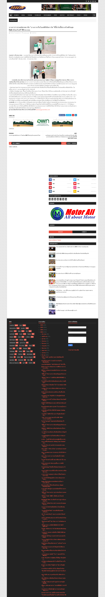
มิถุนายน (44, 210)
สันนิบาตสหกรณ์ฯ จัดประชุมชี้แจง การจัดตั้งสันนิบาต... (52, 325)
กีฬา (27, 193)
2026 (41, 187)
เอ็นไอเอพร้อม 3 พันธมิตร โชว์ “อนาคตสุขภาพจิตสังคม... (53, 247)
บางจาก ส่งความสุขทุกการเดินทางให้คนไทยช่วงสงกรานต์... (53, 336)
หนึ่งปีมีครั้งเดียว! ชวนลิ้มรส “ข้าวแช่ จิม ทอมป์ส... (52, 468)
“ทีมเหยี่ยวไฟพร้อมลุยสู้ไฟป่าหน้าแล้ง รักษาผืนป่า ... (53, 433)
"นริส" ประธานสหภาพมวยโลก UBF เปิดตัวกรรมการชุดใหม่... (52, 279)
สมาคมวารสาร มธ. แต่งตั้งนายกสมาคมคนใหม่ (53, 454)
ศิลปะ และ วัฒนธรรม (14, 224)
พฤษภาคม (44, 212)
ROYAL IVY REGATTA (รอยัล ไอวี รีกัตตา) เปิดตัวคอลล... (52, 482)
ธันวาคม (44, 196)
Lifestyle (62, 15)
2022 (41, 578)
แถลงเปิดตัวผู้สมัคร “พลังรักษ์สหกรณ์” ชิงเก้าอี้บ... (53, 226)
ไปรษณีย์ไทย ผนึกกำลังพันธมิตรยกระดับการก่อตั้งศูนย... (53, 243)
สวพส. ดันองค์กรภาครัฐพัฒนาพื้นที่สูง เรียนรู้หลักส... (53, 420)
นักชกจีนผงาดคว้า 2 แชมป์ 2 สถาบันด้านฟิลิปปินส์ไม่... (51, 223)
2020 (41, 583)
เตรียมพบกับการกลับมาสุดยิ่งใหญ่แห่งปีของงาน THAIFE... (53, 538)
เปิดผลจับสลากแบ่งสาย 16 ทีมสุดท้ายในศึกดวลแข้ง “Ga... (53, 409)
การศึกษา (28, 198)
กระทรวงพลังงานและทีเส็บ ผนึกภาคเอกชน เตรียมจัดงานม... (53, 332)
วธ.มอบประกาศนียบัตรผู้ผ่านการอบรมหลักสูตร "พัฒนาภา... (53, 451)
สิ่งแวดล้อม (21, 207)
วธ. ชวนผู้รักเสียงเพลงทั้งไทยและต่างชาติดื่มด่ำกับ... (53, 563)
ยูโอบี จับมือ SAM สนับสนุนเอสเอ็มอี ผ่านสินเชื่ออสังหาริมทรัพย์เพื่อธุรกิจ (86, 97)
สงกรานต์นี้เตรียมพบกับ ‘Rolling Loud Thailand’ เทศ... (53, 303)
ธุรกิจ (21, 187)
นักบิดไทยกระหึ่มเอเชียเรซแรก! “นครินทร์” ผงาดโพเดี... (53, 405)
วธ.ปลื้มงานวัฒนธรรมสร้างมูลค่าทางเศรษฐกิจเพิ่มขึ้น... (53, 444)
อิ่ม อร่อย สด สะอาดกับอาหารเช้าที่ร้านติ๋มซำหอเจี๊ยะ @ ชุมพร (86, 104)
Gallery (18, 218)
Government (12, 207)
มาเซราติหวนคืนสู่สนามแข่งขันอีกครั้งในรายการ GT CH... (53, 351)
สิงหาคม (44, 205)
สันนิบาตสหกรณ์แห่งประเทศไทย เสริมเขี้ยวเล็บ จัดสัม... (53, 254)
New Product (70, 15)
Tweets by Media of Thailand (76, 83)
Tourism (30, 15)
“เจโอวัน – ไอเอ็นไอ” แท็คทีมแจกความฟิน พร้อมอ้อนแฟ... (53, 545)
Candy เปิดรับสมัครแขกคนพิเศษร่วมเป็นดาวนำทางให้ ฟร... (52, 343)
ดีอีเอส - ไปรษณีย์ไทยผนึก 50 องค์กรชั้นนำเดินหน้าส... (53, 464)
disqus (58, 149)
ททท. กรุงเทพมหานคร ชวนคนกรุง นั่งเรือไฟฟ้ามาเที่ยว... (53, 314)
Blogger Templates (30, 594)
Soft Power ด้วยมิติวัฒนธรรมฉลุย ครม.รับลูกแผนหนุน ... (53, 511)
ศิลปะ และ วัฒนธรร (28, 218)
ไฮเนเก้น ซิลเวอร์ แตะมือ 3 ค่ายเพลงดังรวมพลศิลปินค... (53, 307)
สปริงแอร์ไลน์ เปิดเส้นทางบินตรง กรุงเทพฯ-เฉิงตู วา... (53, 519)
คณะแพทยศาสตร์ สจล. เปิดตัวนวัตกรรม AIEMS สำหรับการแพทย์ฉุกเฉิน (86, 91)
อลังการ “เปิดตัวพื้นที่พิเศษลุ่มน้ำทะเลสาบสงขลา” (53, 570)
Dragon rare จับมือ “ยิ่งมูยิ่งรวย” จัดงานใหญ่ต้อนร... (53, 427)
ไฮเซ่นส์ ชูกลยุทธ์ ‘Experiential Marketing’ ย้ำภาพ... (52, 283)
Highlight (76, 75)
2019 (41, 585)
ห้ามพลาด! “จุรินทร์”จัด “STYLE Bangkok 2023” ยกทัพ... (53, 479)
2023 (41, 194)
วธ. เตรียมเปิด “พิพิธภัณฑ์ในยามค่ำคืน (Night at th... (53, 567)
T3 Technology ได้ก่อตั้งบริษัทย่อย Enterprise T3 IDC (53, 329)
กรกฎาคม (44, 207)
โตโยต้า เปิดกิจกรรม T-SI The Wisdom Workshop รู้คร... (53, 391)
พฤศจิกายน (45, 198)
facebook (64, 149)
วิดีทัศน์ (11, 218)
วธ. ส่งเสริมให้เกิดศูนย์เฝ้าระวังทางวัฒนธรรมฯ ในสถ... (53, 340)
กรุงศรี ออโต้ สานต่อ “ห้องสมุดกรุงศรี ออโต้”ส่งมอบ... (53, 552)
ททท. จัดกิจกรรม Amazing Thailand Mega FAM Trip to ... (52, 556)
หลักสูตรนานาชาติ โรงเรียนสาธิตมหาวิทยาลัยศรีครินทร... (53, 261)
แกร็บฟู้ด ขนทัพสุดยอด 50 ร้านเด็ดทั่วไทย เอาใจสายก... (53, 423)
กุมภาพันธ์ (44, 573)
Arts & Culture (29, 216)
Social (23, 15)
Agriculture (12, 221)
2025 (41, 189)
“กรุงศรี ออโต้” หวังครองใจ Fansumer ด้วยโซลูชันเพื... (52, 490)
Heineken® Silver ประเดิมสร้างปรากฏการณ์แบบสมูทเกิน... (53, 362)
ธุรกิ (24, 224)
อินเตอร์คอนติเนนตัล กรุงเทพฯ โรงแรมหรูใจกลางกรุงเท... (53, 269)
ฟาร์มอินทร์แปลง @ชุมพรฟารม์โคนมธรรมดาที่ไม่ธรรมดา (86, 148)
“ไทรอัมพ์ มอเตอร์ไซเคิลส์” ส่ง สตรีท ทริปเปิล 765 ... (53, 457)
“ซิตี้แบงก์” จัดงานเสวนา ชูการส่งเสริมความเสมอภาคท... (53, 354)
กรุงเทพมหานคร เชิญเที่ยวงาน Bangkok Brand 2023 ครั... (53, 258)
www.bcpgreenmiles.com (43, 115)
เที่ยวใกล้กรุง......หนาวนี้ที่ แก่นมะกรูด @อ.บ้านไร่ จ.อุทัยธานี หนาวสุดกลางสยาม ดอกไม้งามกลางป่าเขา (85, 142)
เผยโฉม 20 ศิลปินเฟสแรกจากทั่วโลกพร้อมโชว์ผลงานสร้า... (53, 380)
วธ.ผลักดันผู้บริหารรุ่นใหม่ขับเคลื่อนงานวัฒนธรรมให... (53, 298)
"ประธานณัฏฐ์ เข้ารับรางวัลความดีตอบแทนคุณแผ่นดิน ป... (53, 401)
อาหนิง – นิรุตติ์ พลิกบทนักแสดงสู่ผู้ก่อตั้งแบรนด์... (53, 301)
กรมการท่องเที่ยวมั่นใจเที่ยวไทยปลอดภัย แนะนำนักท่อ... (53, 504)
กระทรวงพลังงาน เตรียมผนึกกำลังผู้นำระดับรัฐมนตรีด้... (53, 500)
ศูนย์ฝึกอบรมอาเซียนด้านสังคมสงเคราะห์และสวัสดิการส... (52, 471)
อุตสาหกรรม (22, 204)
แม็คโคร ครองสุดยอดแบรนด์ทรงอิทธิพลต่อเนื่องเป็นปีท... (53, 534)
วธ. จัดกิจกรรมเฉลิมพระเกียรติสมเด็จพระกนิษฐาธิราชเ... (53, 294)
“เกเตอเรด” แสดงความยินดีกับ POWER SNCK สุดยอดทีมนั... (53, 394)
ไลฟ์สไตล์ (34, 33)
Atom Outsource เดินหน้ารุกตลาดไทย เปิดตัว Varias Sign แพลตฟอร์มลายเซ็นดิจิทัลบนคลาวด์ (86, 156)
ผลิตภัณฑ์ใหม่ (13, 190)
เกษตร (19, 198)
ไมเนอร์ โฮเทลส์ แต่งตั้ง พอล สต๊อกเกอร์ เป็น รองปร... (53, 322)
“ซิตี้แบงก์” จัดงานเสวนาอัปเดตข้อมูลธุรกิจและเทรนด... (53, 236)
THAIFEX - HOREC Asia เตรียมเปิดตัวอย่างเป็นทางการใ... (53, 290)
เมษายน (44, 214)
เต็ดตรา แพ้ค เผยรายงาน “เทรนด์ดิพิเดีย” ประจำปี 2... (53, 447)
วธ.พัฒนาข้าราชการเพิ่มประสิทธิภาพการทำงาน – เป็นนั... (53, 250)
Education (25, 210)
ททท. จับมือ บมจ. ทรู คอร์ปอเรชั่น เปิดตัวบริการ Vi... (53, 436)
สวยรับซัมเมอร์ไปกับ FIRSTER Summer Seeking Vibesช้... (53, 272)
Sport (55, 15)
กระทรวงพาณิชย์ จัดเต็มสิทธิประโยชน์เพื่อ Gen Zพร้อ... (53, 369)
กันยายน (44, 203)
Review (85, 15)
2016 (41, 590)
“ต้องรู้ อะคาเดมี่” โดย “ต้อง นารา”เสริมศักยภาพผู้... (53, 383)
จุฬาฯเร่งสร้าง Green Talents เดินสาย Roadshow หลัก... (53, 559)
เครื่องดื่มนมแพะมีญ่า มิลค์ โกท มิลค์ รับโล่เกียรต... (52, 486)
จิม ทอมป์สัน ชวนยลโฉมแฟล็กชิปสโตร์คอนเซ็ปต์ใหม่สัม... (53, 493)
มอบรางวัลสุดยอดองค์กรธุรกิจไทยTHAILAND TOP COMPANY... (53, 541)
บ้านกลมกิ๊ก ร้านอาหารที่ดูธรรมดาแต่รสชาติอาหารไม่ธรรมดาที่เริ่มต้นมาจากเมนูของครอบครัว (86, 111)
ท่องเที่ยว (23, 190)
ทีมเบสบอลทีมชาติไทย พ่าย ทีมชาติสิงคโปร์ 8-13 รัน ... (53, 412)
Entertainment (47, 15)
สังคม (19, 193)
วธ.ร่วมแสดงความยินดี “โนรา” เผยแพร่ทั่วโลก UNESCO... (53, 416)
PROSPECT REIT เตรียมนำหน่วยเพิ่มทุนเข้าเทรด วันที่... (53, 460)
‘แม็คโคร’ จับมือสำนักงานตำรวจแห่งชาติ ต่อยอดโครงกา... (53, 365)
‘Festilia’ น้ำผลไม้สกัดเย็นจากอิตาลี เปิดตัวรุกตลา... (52, 515)
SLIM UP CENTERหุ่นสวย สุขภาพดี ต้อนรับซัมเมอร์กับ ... (53, 265)
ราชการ (11, 193)
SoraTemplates (17, 594)
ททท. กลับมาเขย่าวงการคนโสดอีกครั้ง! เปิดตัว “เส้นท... (52, 318)
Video (28, 221)
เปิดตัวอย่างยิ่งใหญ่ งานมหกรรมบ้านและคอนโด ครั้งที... (53, 398)
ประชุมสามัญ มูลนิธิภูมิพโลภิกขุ (49, 522)
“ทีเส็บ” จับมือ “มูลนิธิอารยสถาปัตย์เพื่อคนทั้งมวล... (52, 219)
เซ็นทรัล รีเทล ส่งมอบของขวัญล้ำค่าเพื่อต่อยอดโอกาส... (53, 497)
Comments (89, 75)
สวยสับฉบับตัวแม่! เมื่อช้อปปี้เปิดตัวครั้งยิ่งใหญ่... (53, 528)
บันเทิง (21, 195)
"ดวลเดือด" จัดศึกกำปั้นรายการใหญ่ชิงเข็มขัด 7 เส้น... (53, 276)
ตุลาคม (44, 200)
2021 (41, 580)
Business (16, 15)
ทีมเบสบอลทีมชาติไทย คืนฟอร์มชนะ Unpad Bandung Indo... (52, 347)
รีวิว (17, 210)
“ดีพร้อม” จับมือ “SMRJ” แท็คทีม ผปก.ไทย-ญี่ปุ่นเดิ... (52, 358)
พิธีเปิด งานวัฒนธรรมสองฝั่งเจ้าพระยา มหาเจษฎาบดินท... (53, 232)
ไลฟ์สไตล (20, 216)
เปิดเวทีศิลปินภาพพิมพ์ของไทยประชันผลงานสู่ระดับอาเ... (53, 440)
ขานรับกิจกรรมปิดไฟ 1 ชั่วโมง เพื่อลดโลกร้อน (52, 430)
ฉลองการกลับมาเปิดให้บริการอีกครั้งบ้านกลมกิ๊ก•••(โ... (52, 475)
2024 (41, 191)
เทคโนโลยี (12, 195)
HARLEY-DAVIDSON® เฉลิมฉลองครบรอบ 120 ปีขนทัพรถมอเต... (53, 524)
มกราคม (44, 575)
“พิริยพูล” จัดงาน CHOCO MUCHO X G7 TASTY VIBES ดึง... (52, 387)
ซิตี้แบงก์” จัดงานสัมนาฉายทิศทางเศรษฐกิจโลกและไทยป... (53, 548)
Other (78, 15)
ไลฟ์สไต (30, 224)
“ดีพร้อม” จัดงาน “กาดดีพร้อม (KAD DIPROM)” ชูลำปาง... (53, 239)
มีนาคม (44, 217)
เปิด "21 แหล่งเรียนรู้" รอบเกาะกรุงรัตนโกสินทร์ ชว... (53, 376)
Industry (20, 213)
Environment (20, 221)
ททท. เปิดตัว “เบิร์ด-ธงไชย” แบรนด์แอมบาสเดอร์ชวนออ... (53, 311)
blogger (54, 149)
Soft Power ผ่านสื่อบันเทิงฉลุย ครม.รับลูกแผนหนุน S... (52, 508)
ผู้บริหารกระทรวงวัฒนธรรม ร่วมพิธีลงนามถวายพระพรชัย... (53, 229)
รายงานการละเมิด (73, 212)
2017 (41, 587)
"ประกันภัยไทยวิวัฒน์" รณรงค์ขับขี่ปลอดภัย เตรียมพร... (52, 372)
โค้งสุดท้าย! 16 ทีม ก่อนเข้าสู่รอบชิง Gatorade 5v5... (52, 530)
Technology (38, 15)
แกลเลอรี (12, 216)
